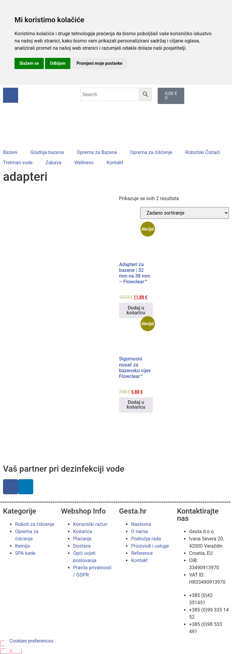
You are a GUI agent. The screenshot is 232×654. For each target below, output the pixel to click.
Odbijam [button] (58, 63)
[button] (13, 152)
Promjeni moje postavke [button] (99, 63)
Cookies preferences (31, 641)
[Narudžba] (184, 213)
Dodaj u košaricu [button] (136, 310)
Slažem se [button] (29, 63)
